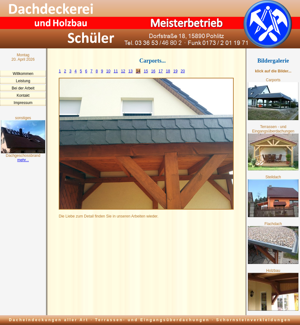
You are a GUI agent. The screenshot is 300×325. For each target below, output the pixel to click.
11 (116, 71)
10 (108, 71)
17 (161, 71)
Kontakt (23, 95)
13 (130, 71)
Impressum (23, 103)
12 (123, 71)
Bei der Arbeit (23, 88)
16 (153, 71)
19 (175, 71)
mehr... (23, 160)
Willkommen (23, 73)
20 (183, 71)
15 (146, 71)
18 (168, 71)
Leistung (23, 81)
